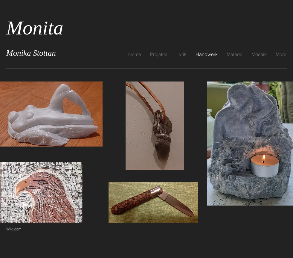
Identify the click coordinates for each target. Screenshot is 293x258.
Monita (34, 28)
